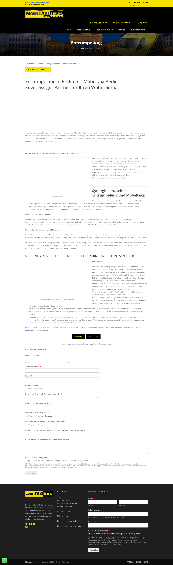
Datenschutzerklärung (98, 531)
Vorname (28, 362)
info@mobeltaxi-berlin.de (70, 521)
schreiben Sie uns (101, 328)
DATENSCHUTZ (142, 562)
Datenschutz (64, 460)
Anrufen (78, 336)
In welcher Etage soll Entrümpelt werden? (43, 394)
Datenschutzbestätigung (36, 458)
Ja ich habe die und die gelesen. (115, 534)
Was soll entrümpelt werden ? (38, 412)
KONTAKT (121, 30)
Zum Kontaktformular (38, 69)
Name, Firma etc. (33, 355)
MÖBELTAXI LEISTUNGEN (104, 30)
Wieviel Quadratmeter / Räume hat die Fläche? (45, 421)
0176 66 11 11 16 (95, 24)
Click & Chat (141, 24)
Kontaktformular (31, 330)
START (69, 30)
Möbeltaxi (55, 230)
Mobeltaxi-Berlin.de (32, 562)
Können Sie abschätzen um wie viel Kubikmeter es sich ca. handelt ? (55, 430)
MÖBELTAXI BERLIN (83, 30)
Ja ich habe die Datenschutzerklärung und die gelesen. (58, 460)
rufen (83, 328)
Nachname (66, 362)
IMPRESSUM (130, 562)
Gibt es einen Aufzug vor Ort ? (38, 403)
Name (91, 498)
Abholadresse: (31, 385)
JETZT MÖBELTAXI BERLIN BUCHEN (37, 2)
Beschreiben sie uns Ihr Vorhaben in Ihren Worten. (47, 440)
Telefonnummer (33, 367)
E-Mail (28, 376)
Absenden (31, 473)
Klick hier (118, 24)
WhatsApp (29, 141)
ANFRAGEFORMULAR (137, 30)
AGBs (79, 460)
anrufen (130, 138)
